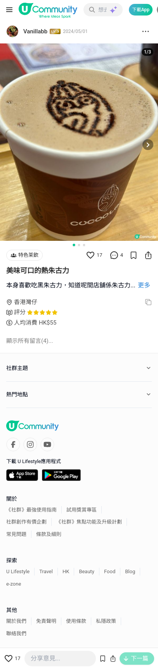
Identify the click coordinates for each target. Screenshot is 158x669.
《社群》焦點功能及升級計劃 (89, 522)
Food (109, 571)
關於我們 (16, 621)
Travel (46, 571)
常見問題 (16, 534)
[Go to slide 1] (74, 245)
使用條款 (76, 621)
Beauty (86, 571)
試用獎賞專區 (81, 510)
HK (66, 571)
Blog (130, 571)
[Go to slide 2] (79, 245)
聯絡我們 (16, 633)
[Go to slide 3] (84, 245)
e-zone (13, 584)
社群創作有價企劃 (26, 522)
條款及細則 (48, 534)
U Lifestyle (18, 571)
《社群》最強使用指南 (31, 510)
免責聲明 (46, 621)
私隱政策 (106, 621)
